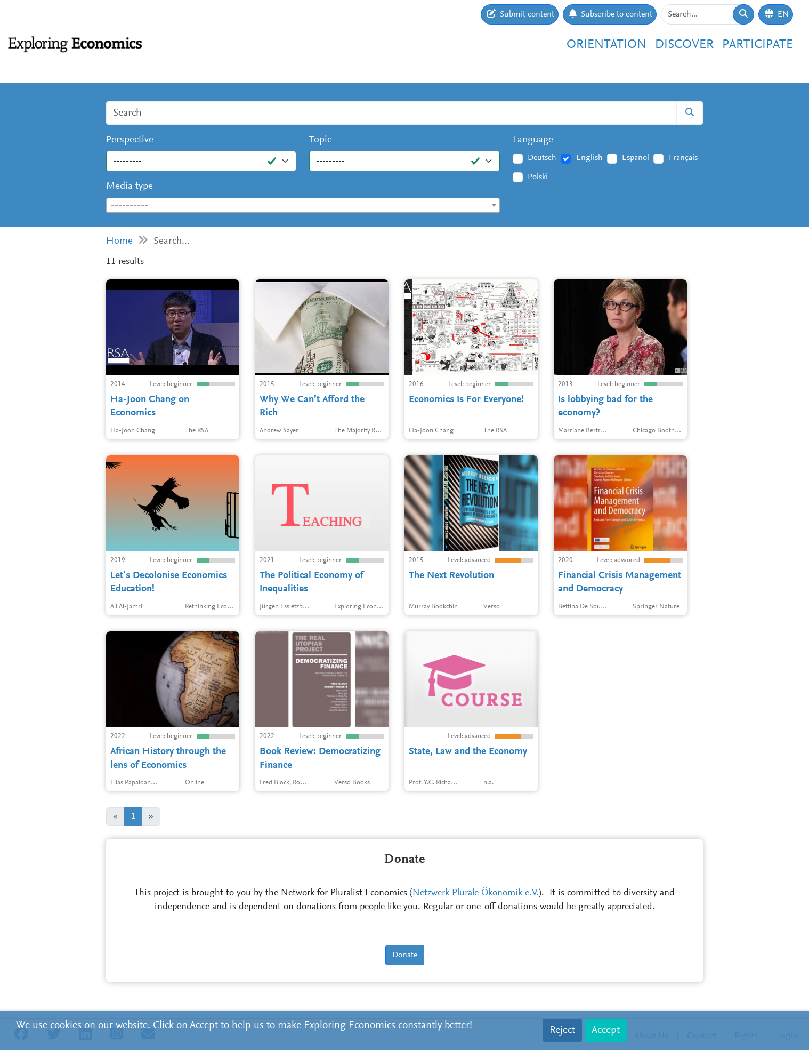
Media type (129, 186)
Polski (538, 177)
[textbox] (303, 205)
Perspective (129, 140)
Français (683, 158)
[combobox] (303, 205)
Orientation (606, 44)
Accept (606, 1030)
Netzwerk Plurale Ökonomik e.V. (475, 893)
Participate (757, 44)
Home (119, 241)
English (589, 158)
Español (635, 158)
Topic (320, 140)
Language (533, 140)
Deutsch (542, 158)
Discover (684, 44)
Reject (562, 1030)
